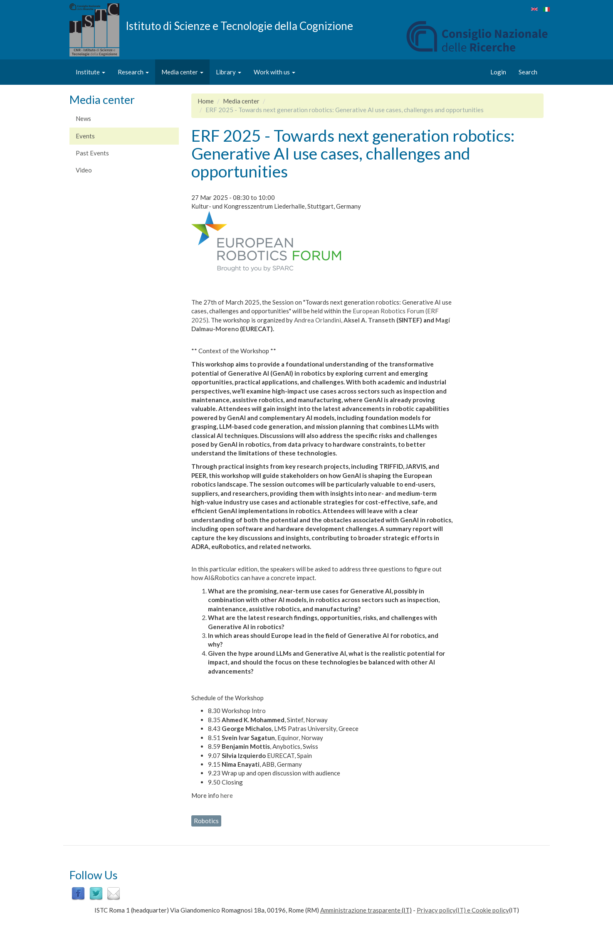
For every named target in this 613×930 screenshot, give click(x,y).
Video (84, 170)
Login (498, 72)
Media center (182, 72)
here (226, 795)
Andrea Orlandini (317, 320)
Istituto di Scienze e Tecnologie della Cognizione (239, 25)
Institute (90, 72)
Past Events (92, 153)
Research (133, 72)
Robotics (206, 820)
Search (528, 72)
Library (228, 72)
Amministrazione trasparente (360, 910)
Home (206, 101)
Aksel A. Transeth (369, 320)
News (83, 118)
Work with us (274, 72)
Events (85, 136)
